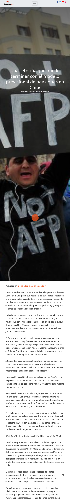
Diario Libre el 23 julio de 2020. (32, 286)
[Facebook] (57, 2)
